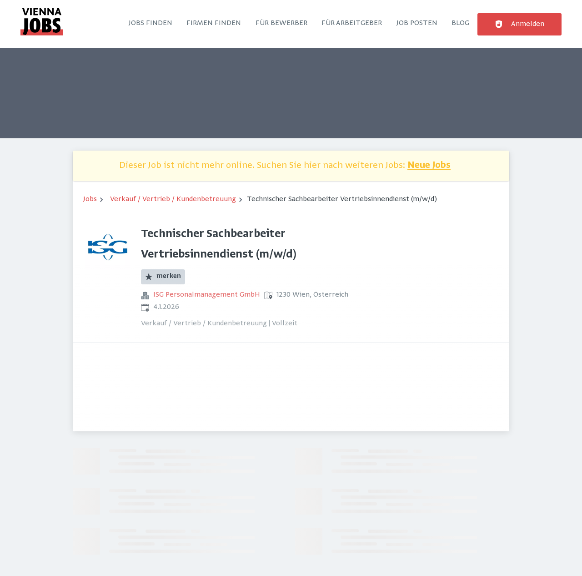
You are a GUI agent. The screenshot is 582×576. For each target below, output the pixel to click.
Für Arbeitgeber (351, 23)
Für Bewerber (281, 23)
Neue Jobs (429, 166)
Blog (460, 23)
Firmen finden (213, 23)
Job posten (416, 23)
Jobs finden (150, 23)
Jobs (90, 199)
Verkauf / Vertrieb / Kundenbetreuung (173, 199)
